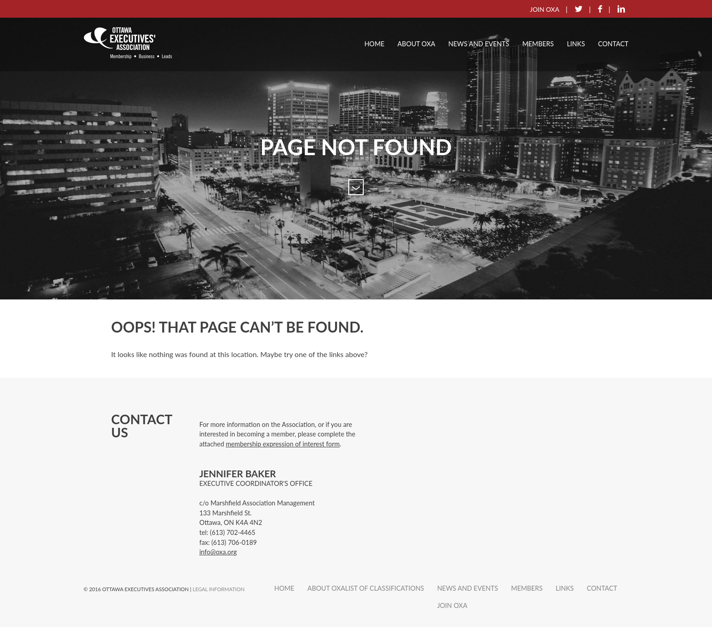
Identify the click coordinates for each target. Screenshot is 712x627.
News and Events (478, 44)
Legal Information (218, 589)
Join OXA (452, 605)
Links (576, 44)
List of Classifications (384, 588)
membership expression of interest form (283, 444)
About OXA (416, 44)
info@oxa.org (218, 552)
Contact (613, 44)
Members (538, 44)
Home (374, 44)
